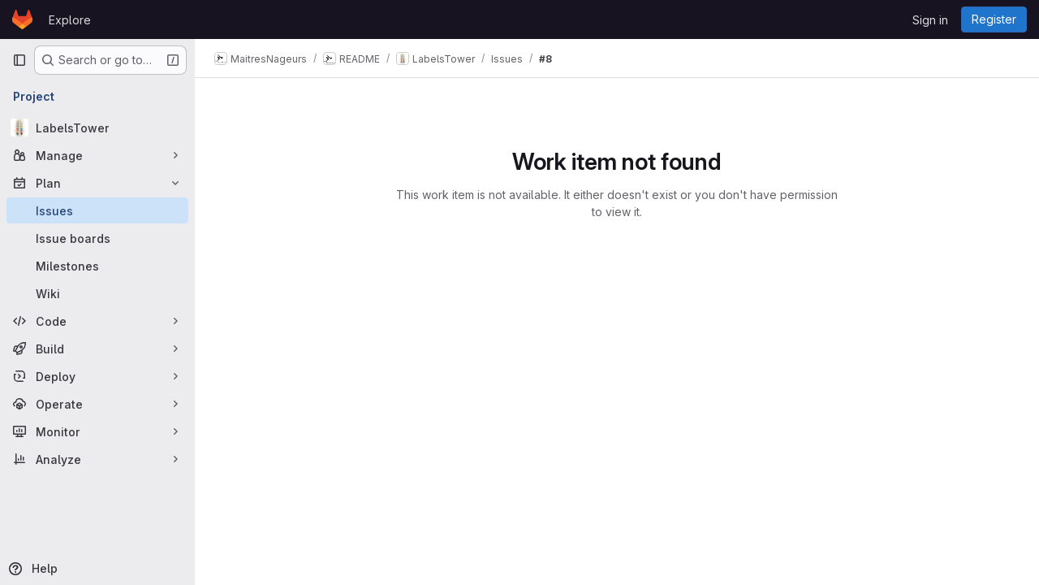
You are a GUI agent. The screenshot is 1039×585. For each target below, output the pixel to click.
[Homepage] (22, 19)
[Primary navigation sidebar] (19, 60)
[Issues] (97, 210)
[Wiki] (97, 293)
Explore (70, 20)
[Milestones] (97, 266)
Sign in (930, 20)
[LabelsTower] (97, 128)
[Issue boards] (97, 238)
